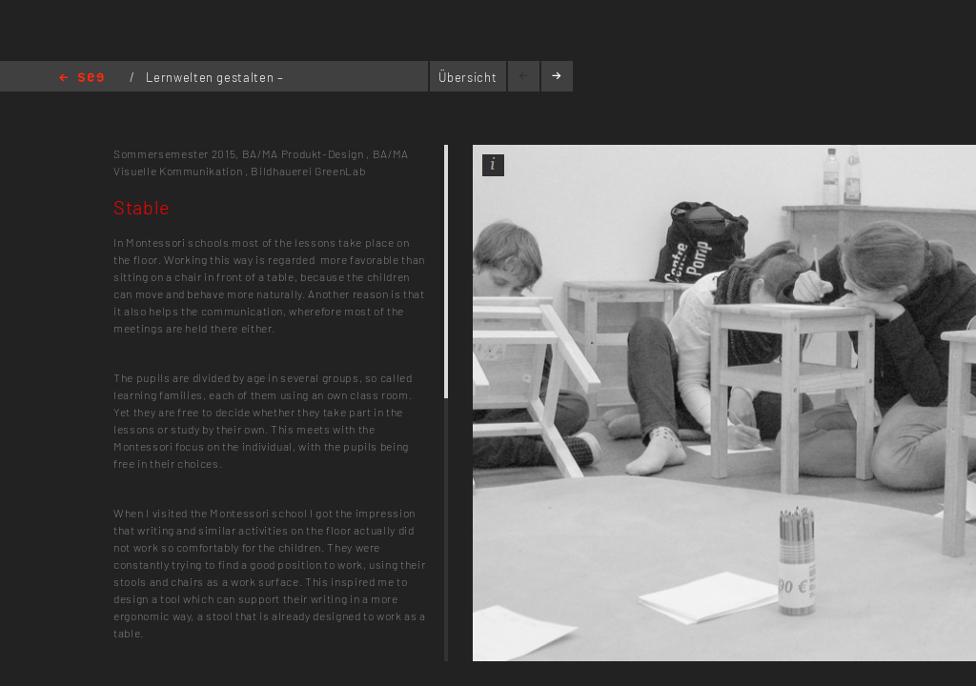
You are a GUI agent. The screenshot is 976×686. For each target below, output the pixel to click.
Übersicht (467, 77)
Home (81, 78)
